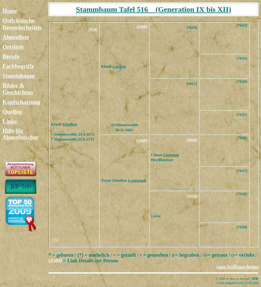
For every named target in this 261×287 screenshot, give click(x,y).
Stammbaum (19, 75)
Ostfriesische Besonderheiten (22, 24)
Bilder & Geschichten (18, 89)
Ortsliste (13, 46)
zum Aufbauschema (237, 267)
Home (10, 10)
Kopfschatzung (21, 102)
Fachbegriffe (18, 66)
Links (10, 121)
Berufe (11, 56)
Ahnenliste (16, 37)
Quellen (12, 111)
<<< (55, 239)
